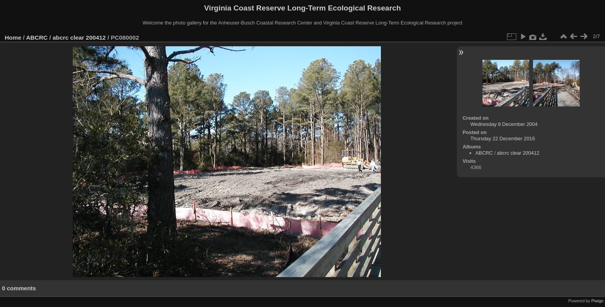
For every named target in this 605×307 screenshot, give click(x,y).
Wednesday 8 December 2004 (504, 124)
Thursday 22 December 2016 (502, 138)
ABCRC (36, 37)
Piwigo (597, 300)
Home (13, 37)
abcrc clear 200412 (79, 37)
